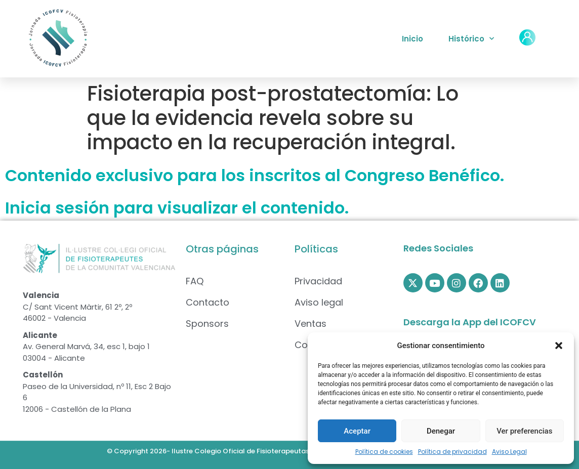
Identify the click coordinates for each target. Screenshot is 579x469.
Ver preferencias (524, 431)
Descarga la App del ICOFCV (469, 322)
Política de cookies (384, 451)
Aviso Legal (509, 451)
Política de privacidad (452, 451)
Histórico (471, 39)
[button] (559, 345)
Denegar (441, 431)
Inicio (412, 38)
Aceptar (357, 431)
